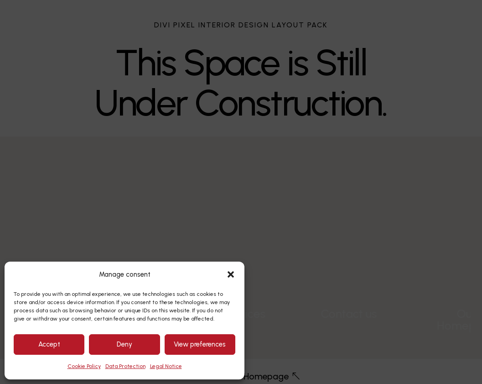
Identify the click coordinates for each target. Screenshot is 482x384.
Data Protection (125, 366)
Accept (49, 344)
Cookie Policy (84, 366)
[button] (230, 274)
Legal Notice (166, 366)
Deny (124, 344)
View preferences (200, 344)
